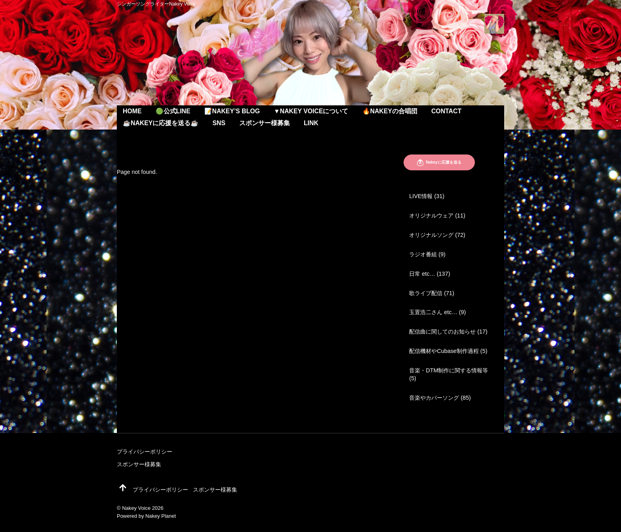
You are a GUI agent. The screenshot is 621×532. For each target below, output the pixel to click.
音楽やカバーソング (434, 398)
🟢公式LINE (173, 111)
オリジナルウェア (431, 215)
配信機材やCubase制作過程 (444, 351)
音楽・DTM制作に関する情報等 (448, 370)
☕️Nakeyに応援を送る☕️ (160, 123)
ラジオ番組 (423, 254)
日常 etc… (422, 274)
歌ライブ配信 (425, 293)
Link (311, 123)
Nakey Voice (136, 508)
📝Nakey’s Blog (232, 111)
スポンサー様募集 (264, 123)
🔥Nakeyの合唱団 (389, 111)
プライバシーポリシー (144, 451)
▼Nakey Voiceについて (311, 111)
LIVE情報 (420, 196)
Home (132, 111)
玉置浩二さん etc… (433, 312)
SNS (218, 123)
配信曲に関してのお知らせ (442, 331)
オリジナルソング (431, 235)
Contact (446, 111)
